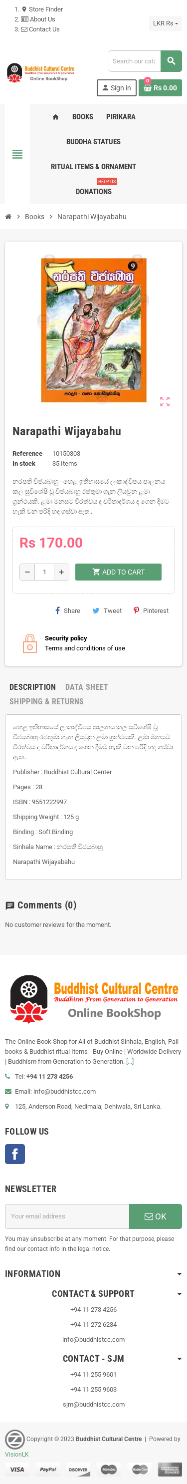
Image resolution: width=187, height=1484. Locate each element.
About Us (38, 19)
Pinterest (151, 610)
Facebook (15, 1154)
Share (67, 610)
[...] (130, 1061)
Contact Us (40, 29)
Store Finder (42, 9)
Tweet (107, 610)
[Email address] (67, 1216)
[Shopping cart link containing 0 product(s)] (160, 87)
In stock (23, 463)
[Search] (145, 61)
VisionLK (17, 1454)
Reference (27, 453)
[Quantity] (44, 572)
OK (156, 1216)
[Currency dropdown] (165, 23)
